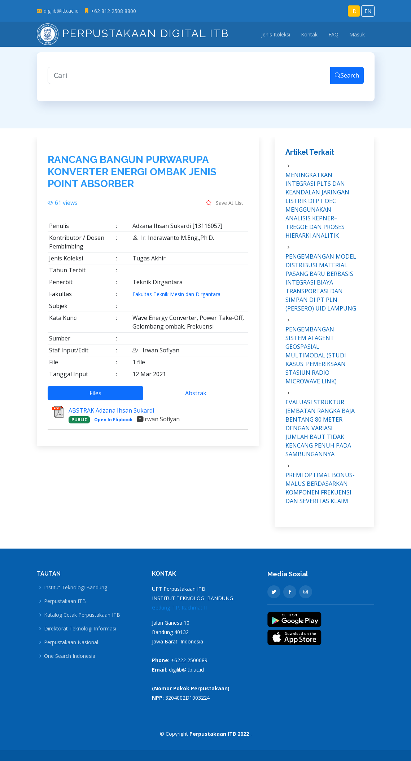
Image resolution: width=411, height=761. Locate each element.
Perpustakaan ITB (65, 601)
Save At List (224, 207)
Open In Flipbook (113, 424)
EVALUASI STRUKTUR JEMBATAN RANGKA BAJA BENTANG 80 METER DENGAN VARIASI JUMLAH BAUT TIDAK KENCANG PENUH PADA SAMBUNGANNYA (320, 432)
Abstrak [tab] (195, 397)
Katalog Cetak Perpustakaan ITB (82, 614)
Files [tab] (95, 397)
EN (367, 11)
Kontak (309, 34)
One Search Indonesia (69, 656)
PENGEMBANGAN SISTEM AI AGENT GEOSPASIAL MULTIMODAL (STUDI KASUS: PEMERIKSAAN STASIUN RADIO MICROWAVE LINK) (315, 359)
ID (354, 11)
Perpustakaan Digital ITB (133, 33)
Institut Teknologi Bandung (75, 587)
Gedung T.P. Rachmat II (179, 607)
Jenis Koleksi (275, 34)
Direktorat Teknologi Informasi (80, 628)
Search (347, 79)
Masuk (357, 34)
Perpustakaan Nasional (71, 642)
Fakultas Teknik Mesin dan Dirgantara (176, 298)
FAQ (333, 34)
